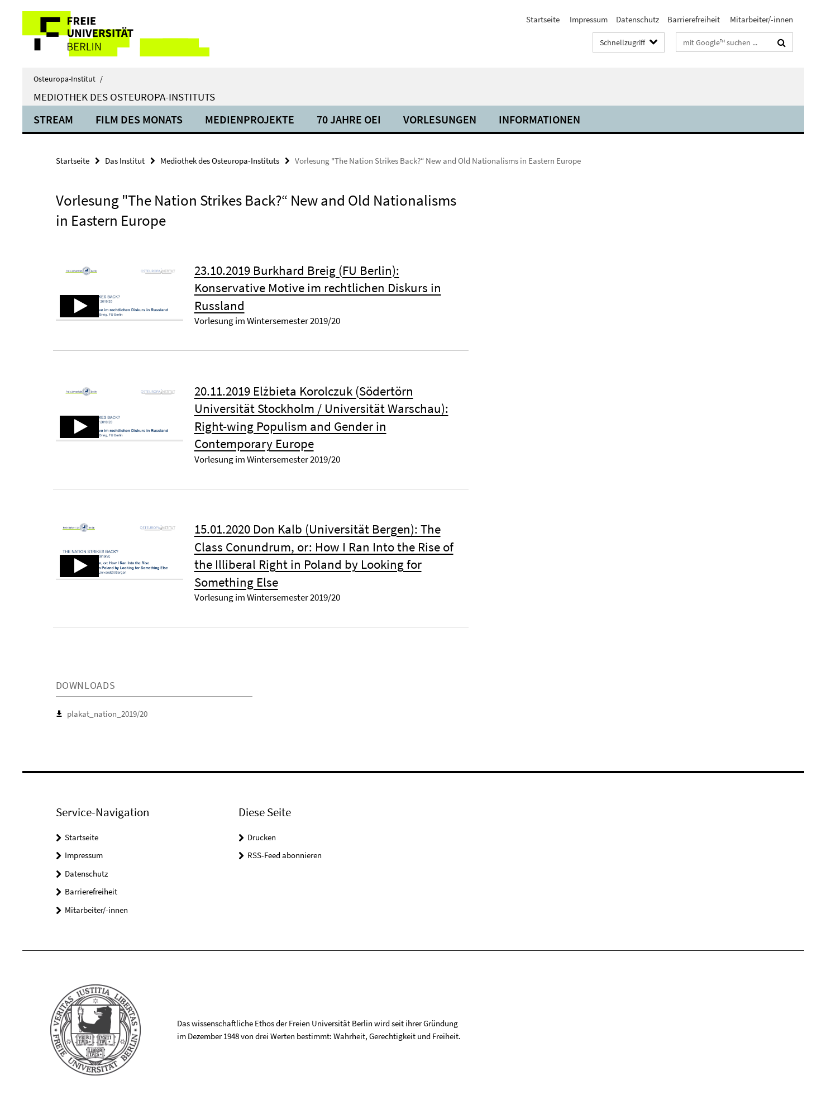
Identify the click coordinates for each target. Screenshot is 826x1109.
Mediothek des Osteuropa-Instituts (124, 96)
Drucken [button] (261, 837)
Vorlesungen (439, 119)
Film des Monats (139, 119)
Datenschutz (637, 19)
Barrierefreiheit (693, 19)
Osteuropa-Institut (68, 79)
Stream (53, 119)
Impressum (588, 19)
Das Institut (125, 160)
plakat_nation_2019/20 (107, 713)
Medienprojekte (249, 119)
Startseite (543, 19)
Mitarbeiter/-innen (760, 19)
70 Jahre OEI (349, 119)
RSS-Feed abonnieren (284, 855)
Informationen (539, 119)
